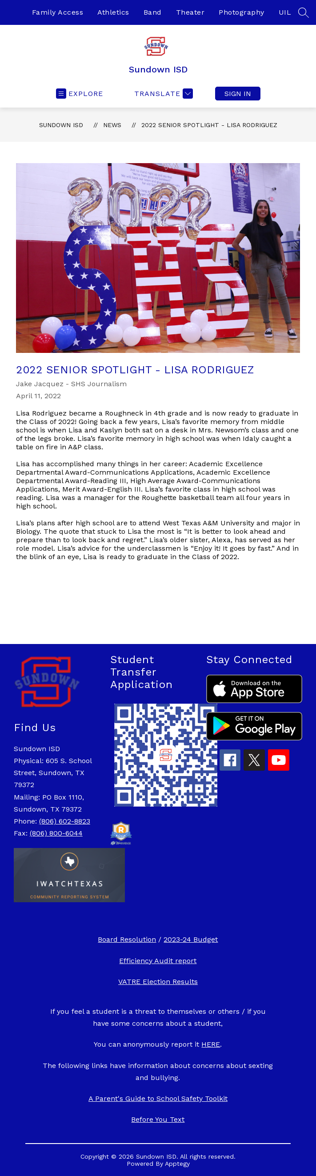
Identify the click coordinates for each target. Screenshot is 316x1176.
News (112, 124)
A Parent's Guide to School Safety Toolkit (158, 1098)
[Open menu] (79, 93)
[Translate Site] (162, 93)
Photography (241, 12)
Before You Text (157, 1119)
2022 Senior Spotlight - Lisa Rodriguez (209, 124)
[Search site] (303, 12)
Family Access (58, 12)
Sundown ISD (61, 124)
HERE (210, 1044)
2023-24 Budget (191, 939)
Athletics (113, 12)
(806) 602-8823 (64, 821)
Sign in (237, 93)
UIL (285, 12)
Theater (190, 12)
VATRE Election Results (158, 981)
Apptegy (177, 1163)
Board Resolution (127, 939)
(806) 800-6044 (56, 833)
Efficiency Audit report (157, 960)
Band (153, 12)
